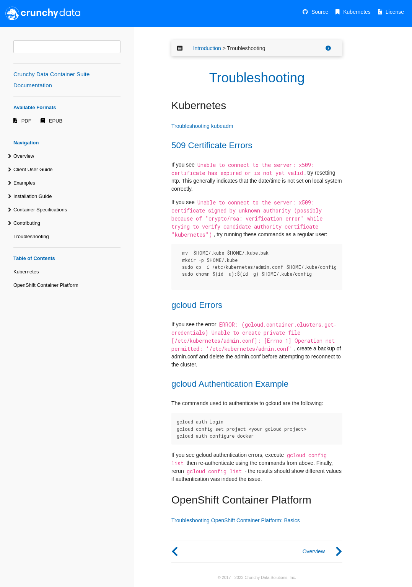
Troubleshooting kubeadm (202, 126)
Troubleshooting (31, 236)
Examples (24, 183)
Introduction (207, 48)
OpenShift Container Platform (45, 285)
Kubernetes (357, 12)
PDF (26, 121)
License (395, 12)
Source (319, 12)
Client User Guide (33, 169)
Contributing (26, 223)
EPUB (55, 121)
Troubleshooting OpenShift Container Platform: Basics (235, 520)
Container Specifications (40, 210)
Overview (23, 156)
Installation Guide (32, 196)
